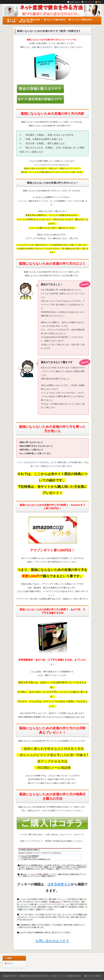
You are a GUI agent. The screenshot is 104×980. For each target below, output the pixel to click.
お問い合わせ (27, 21)
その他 (12, 21)
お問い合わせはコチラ (52, 941)
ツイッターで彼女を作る (81, 20)
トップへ (13, 20)
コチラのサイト (59, 884)
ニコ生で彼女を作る (31, 20)
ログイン (10, 963)
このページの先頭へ (93, 976)
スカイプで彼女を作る (55, 20)
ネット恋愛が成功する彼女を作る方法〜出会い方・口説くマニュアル (40, 976)
